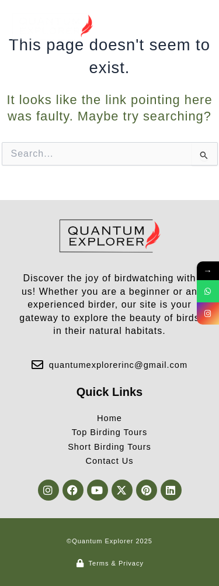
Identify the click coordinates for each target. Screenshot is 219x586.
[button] (197, 26)
